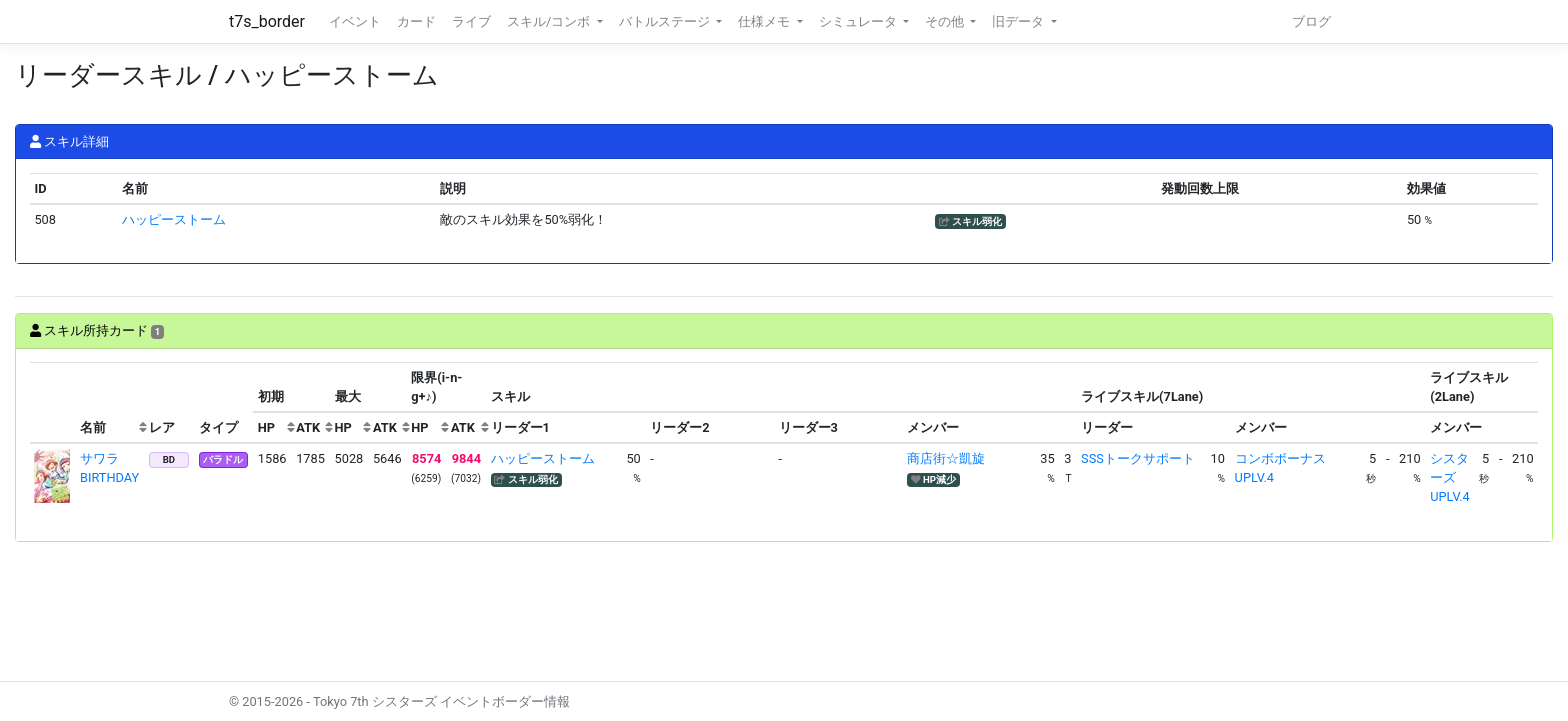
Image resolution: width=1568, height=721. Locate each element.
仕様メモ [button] (765, 21)
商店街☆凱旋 (946, 458)
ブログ (1311, 21)
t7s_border (267, 21)
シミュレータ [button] (859, 21)
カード (416, 21)
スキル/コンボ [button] (550, 21)
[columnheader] (53, 403)
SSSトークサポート (1138, 458)
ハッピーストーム (174, 219)
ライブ (471, 21)
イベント (355, 21)
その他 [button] (946, 21)
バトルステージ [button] (666, 21)
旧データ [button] (1019, 21)
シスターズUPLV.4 (1449, 477)
